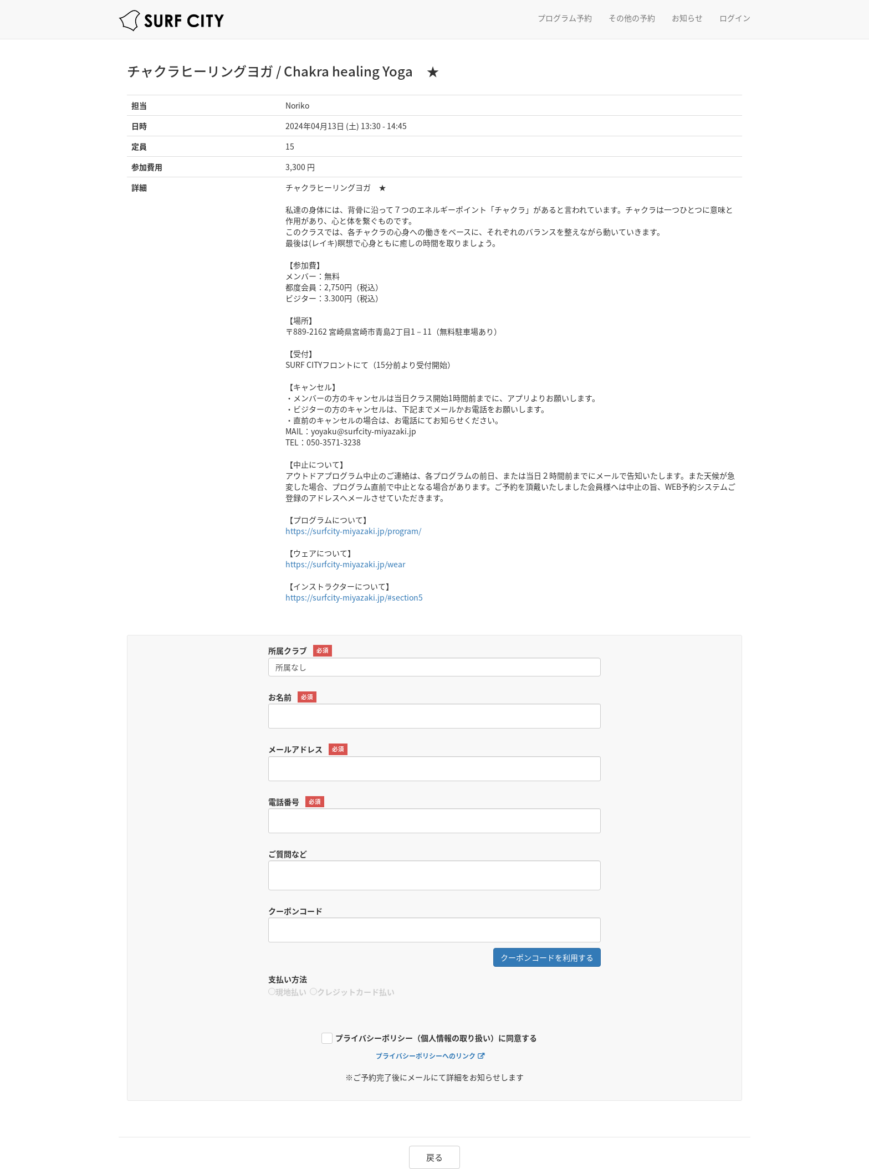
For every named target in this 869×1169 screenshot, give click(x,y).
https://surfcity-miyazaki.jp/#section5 (354, 597)
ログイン (734, 17)
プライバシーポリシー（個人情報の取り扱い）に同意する (436, 1038)
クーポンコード (295, 911)
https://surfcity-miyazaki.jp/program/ (353, 530)
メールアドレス (307, 749)
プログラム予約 (565, 17)
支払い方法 (287, 979)
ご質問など (287, 854)
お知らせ (687, 17)
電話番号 (296, 802)
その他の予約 (632, 17)
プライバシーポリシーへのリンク (426, 1056)
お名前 (292, 697)
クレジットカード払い (352, 991)
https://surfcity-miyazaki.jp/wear (345, 564)
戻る (434, 1157)
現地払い (287, 991)
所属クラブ (300, 651)
